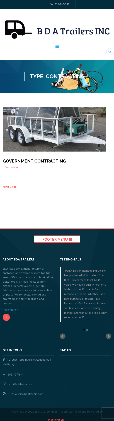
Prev (63, 336)
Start (84, 330)
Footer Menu (57, 239)
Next (108, 336)
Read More (10, 309)
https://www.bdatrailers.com (25, 394)
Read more (9, 187)
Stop (87, 330)
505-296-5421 (60, 4)
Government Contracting (34, 161)
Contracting (11, 167)
